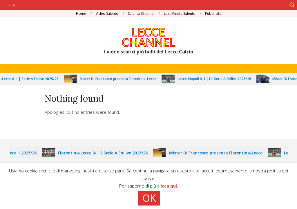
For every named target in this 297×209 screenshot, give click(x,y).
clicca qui (167, 186)
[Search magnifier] (292, 5)
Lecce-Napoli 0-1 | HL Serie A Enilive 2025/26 (216, 78)
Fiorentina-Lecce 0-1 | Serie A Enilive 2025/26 (104, 153)
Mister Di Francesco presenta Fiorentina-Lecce (119, 78)
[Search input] (145, 5)
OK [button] (149, 198)
